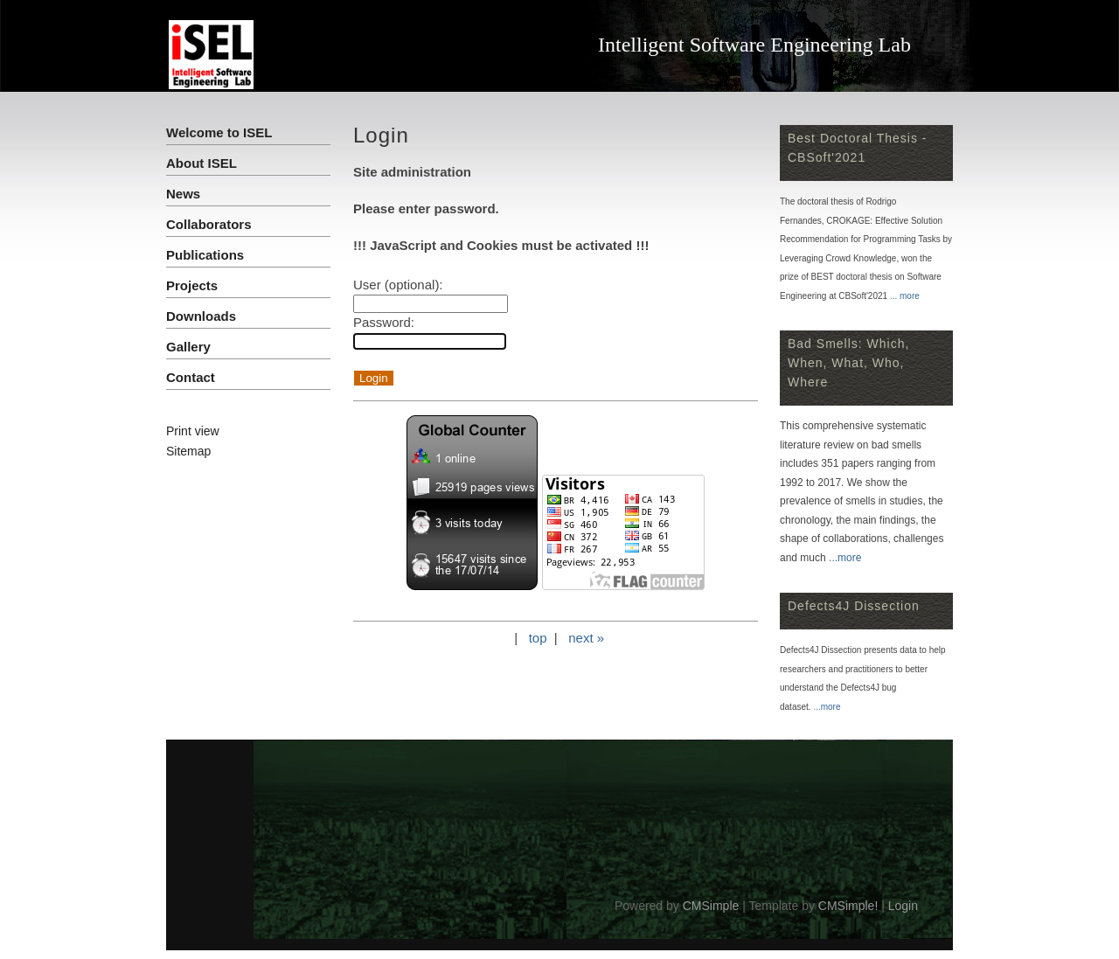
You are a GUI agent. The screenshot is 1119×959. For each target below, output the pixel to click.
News (183, 193)
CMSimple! (848, 906)
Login (903, 906)
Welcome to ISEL (219, 132)
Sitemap (188, 451)
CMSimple (711, 906)
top (538, 637)
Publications (205, 254)
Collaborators (209, 224)
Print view (192, 431)
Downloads (201, 316)
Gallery (188, 346)
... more (905, 296)
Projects (192, 285)
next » (586, 637)
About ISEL (201, 163)
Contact (190, 377)
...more (845, 558)
